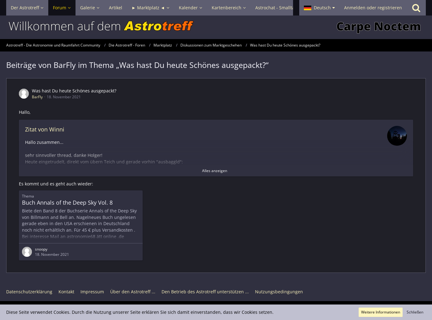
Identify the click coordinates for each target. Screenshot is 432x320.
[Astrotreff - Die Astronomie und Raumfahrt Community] (216, 27)
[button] (319, 8)
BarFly (37, 97)
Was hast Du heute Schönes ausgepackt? (74, 91)
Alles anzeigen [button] (214, 170)
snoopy (41, 249)
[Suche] (416, 8)
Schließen (415, 312)
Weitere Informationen (380, 312)
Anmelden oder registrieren (373, 8)
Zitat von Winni (44, 129)
